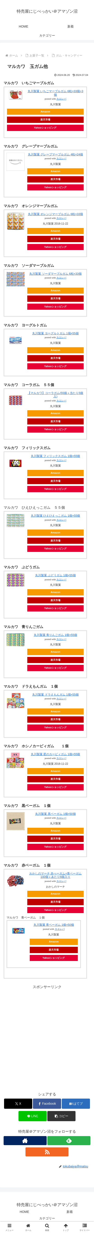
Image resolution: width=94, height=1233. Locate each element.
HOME (24, 1212)
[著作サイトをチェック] (25, 1140)
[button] (61, 1116)
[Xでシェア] (18, 1104)
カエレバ (61, 99)
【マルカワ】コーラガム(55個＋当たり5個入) (55, 394)
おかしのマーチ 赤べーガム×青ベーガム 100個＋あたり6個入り (55, 875)
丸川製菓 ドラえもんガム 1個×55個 (55, 694)
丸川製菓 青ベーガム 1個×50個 (54, 924)
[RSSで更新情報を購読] (47, 1151)
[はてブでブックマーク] (76, 1104)
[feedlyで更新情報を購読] (68, 1140)
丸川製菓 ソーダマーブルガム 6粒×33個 (55, 273)
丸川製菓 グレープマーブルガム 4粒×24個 (55, 154)
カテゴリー (47, 1218)
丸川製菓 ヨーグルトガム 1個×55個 (55, 333)
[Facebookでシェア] (47, 1104)
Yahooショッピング (45, 127)
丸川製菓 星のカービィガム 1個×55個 (55, 754)
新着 (69, 1212)
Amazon (45, 111)
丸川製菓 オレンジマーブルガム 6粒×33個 (55, 214)
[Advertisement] (47, 1037)
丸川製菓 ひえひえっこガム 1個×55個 (55, 515)
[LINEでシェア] (32, 1116)
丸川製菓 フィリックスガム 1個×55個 (55, 456)
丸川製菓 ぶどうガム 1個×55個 (55, 575)
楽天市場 (45, 119)
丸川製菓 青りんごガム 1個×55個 (55, 635)
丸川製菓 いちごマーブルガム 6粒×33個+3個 (55, 92)
